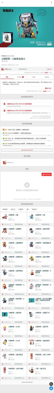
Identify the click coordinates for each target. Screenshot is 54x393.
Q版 (28, 209)
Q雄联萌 (21, 209)
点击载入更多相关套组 (27, 382)
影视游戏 (5, 209)
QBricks (13, 209)
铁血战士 (34, 209)
